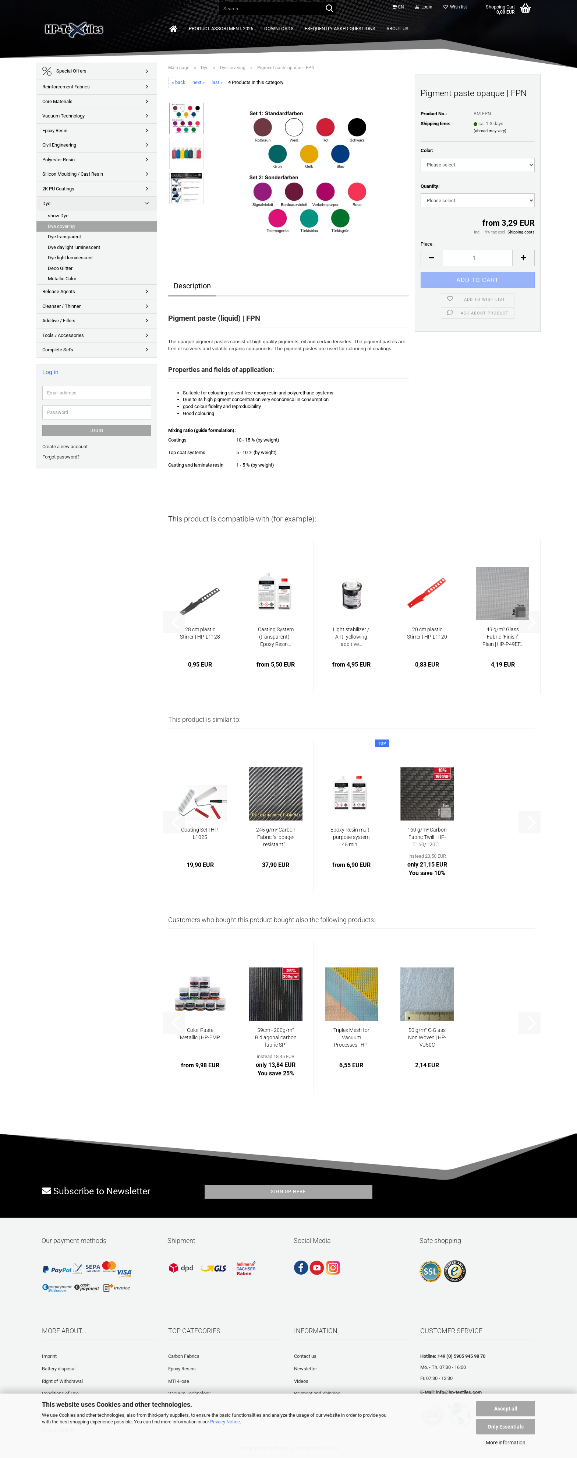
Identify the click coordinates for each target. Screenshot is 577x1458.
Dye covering (61, 226)
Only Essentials (506, 1427)
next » (198, 82)
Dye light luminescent (70, 257)
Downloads (279, 28)
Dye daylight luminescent (74, 247)
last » (217, 82)
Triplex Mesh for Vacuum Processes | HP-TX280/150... (351, 1037)
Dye (46, 203)
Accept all (505, 1409)
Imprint (49, 1356)
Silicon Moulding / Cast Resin (72, 174)
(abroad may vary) (490, 131)
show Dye (58, 215)
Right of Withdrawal (62, 1381)
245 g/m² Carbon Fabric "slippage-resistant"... (275, 837)
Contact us (305, 1356)
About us (397, 28)
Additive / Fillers (58, 320)
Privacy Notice (225, 1421)
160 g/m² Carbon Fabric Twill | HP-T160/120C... (427, 837)
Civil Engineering (59, 145)
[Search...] (329, 8)
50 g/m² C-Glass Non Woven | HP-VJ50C (427, 1037)
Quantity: (430, 186)
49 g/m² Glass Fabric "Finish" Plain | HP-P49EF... (502, 636)
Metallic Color (62, 278)
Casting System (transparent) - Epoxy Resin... (276, 636)
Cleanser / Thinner (61, 306)
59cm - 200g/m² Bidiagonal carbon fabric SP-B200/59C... (276, 1037)
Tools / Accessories (63, 335)
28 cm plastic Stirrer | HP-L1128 (200, 633)
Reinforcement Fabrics (66, 86)
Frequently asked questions (340, 28)
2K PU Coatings (58, 189)
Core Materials (57, 101)
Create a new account (65, 446)
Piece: (427, 244)
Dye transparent (64, 236)
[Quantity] (478, 258)
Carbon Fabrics (183, 1356)
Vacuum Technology (63, 116)
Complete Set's (57, 349)
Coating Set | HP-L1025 (200, 833)
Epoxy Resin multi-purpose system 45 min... (351, 837)
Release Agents (58, 291)
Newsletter (305, 1368)
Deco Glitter (60, 268)
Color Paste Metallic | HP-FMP (200, 1033)
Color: (427, 150)
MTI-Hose (178, 1381)
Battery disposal (58, 1368)
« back (178, 82)
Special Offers (64, 71)
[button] (398, 7)
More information (505, 1442)
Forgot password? (60, 457)
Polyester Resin (58, 159)
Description (192, 285)
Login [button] (423, 7)
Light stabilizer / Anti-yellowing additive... (351, 636)
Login (96, 430)
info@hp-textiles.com (459, 1392)
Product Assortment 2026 (221, 28)
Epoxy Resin (54, 130)
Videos (301, 1381)
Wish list (455, 7)
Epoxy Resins (182, 1368)
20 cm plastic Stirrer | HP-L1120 (427, 633)
